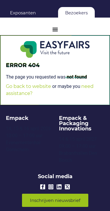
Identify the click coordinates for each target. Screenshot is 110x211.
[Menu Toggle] (55, 29)
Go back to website (28, 86)
